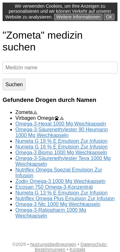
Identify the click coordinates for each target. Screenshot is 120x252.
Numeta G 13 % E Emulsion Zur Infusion (61, 192)
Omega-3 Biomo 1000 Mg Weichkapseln (61, 152)
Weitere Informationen (78, 16)
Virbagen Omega (39, 118)
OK (109, 16)
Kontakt (77, 249)
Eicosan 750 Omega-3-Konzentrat (54, 187)
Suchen (14, 84)
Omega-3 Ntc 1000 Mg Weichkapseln (57, 204)
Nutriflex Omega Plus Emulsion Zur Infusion (65, 198)
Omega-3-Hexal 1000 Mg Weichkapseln (60, 123)
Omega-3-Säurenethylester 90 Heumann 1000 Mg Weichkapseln (61, 132)
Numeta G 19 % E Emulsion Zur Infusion (61, 141)
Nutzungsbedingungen (53, 244)
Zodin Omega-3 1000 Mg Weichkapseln (60, 181)
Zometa (26, 112)
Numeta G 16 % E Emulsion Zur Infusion (61, 146)
